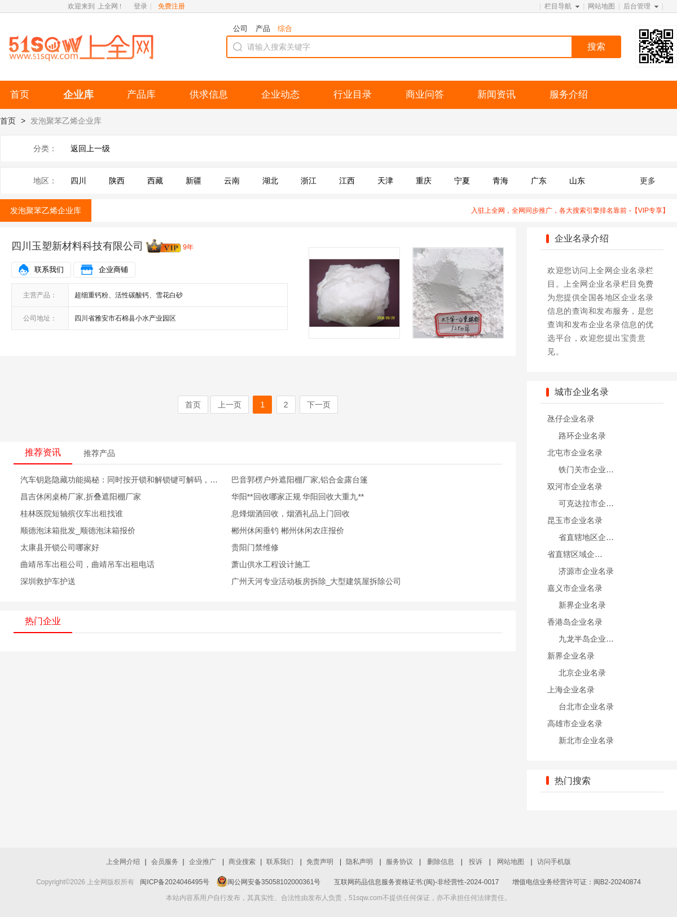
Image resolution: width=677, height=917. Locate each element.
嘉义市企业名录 (575, 588)
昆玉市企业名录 (575, 520)
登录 (140, 6)
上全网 (108, 6)
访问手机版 (554, 862)
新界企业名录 (582, 604)
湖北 (270, 180)
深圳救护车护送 (48, 581)
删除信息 (441, 862)
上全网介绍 (123, 862)
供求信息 (209, 94)
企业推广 (203, 862)
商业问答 (425, 94)
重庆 (424, 180)
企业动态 (280, 94)
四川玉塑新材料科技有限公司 (77, 246)
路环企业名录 (582, 435)
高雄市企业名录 (575, 723)
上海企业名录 (571, 689)
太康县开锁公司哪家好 (59, 547)
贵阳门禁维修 (255, 547)
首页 (19, 94)
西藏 (155, 180)
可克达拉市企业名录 (594, 503)
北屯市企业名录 (575, 452)
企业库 (78, 94)
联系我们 (49, 269)
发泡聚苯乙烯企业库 (45, 210)
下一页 (319, 404)
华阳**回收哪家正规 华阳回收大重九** (297, 496)
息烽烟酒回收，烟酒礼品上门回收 (290, 513)
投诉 (476, 862)
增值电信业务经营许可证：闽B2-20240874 (576, 882)
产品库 (141, 94)
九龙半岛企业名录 (590, 638)
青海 (500, 180)
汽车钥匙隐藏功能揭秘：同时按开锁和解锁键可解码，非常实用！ (134, 479)
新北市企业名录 (586, 740)
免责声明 (320, 862)
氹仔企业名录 (571, 418)
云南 (232, 180)
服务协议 (400, 862)
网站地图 (601, 6)
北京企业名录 (582, 672)
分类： (45, 148)
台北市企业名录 (586, 706)
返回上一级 (90, 148)
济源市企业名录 (586, 571)
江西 (347, 180)
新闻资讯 (496, 94)
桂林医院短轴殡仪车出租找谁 (71, 513)
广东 (539, 180)
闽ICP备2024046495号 (174, 882)
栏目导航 (558, 6)
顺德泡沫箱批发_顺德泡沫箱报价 (77, 530)
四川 (78, 180)
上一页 (229, 404)
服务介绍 (568, 94)
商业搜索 (242, 862)
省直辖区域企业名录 (582, 554)
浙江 (308, 180)
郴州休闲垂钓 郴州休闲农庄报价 (287, 530)
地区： (45, 180)
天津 (385, 180)
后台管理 (636, 6)
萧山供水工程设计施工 (270, 564)
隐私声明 (360, 862)
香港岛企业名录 (575, 621)
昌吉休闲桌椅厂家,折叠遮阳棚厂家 (80, 496)
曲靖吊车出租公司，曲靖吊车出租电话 (87, 564)
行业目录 (352, 94)
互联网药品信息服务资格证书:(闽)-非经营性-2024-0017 (416, 882)
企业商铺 (113, 269)
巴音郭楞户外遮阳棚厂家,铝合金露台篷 (299, 479)
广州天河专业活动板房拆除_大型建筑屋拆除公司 (316, 581)
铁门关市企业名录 (590, 469)
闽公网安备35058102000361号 (268, 882)
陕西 (117, 180)
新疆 (193, 180)
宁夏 (462, 180)
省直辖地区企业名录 (594, 537)
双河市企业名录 (575, 486)
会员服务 (164, 862)
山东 (577, 180)
